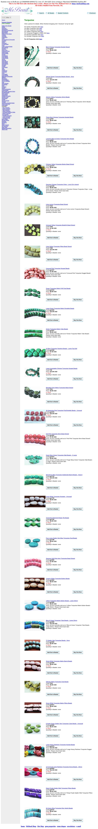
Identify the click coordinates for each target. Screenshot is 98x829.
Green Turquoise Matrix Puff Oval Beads (58, 288)
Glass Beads (5, 61)
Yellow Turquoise (6, 111)
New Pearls (4, 127)
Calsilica (4, 35)
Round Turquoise (7, 113)
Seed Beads (5, 95)
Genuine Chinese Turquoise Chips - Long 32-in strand (62, 184)
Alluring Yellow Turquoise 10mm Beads (58, 97)
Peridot (3, 88)
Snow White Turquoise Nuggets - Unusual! (59, 496)
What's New (4, 129)
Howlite (3, 66)
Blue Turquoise (6, 107)
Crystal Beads (5, 44)
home (23, 826)
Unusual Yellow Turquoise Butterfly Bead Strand (60, 225)
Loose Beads (5, 75)
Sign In (3, 20)
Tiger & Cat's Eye (6, 104)
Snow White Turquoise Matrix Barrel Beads (59, 661)
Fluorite (3, 54)
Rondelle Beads (5, 92)
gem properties (50, 826)
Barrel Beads (5, 31)
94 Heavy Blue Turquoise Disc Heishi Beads (59, 808)
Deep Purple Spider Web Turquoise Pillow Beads (61, 788)
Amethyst (4, 28)
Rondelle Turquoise (7, 115)
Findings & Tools (6, 51)
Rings (3, 123)
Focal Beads (5, 55)
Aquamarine (5, 29)
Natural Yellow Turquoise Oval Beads (57, 681)
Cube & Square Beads (7, 46)
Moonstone (4, 78)
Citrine (3, 42)
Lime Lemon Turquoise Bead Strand (57, 204)
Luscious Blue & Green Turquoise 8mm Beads (60, 138)
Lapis (3, 73)
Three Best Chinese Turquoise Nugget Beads (60, 117)
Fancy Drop (4, 50)
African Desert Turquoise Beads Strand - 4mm (60, 76)
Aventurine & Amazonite (7, 30)
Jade (3, 68)
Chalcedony (4, 37)
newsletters (71, 826)
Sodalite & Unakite (6, 96)
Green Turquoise (6, 108)
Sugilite (3, 99)
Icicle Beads (5, 67)
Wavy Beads (5, 119)
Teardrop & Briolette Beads (8, 103)
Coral (3, 45)
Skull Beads (4, 98)
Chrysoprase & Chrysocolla (8, 39)
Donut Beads (5, 47)
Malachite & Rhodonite (7, 76)
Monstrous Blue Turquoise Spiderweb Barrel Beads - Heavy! (64, 475)
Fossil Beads (5, 56)
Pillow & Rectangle (6, 89)
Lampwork (4, 71)
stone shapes (61, 826)
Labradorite (4, 70)
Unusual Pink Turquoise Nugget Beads (57, 268)
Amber (3, 27)
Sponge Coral (5, 97)
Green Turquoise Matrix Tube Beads (57, 329)
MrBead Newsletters (6, 128)
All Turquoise (5, 114)
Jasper (3, 69)
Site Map (40, 826)
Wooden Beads (5, 120)
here (41, 27)
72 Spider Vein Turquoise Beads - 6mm (58, 640)
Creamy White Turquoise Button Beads (58, 578)
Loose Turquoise (6, 116)
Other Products (5, 124)
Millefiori (4, 77)
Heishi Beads (5, 63)
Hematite (4, 65)
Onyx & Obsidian (6, 81)
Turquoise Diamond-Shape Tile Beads (57, 518)
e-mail (78, 826)
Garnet (3, 59)
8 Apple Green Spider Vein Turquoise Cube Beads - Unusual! (64, 723)
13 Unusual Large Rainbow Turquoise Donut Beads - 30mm (64, 767)
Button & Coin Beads (7, 33)
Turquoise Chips (6, 118)
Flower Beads (5, 53)
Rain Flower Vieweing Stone (8, 91)
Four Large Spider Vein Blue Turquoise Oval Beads (61, 538)
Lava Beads (4, 74)
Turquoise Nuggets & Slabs (8, 112)
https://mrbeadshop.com (80, 4)
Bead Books (5, 32)
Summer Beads (5, 100)
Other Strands (5, 83)
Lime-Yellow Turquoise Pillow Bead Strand (59, 246)
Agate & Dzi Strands (6, 25)
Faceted (4, 48)
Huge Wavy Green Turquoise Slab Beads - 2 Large (61, 455)
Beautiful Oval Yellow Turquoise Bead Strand (59, 387)
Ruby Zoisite (5, 93)
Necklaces (4, 122)
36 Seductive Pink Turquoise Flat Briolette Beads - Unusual (64, 410)
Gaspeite (4, 60)
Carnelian (4, 36)
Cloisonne (4, 43)
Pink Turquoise (6, 109)
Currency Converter (7, 22)
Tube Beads (5, 105)
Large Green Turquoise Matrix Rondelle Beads (60, 308)
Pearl (3, 85)
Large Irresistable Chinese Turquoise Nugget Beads (61, 368)
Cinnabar (4, 40)
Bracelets (4, 121)
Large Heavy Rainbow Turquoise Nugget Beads (60, 744)
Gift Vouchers (5, 126)
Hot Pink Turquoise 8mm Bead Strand (57, 434)
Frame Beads (5, 58)
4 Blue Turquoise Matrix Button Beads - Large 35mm (62, 601)
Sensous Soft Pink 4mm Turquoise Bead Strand (60, 558)
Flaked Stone (5, 52)
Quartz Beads (5, 90)
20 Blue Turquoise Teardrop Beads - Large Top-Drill (61, 348)
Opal (3, 82)
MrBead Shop (31, 826)
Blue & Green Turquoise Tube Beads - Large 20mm (61, 620)
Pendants (4, 86)
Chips (3, 38)
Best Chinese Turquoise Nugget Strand (58, 47)
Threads (4, 101)
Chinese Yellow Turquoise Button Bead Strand (60, 164)
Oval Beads (4, 84)
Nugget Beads (5, 80)
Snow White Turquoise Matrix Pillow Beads (59, 703)
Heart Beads (5, 62)
